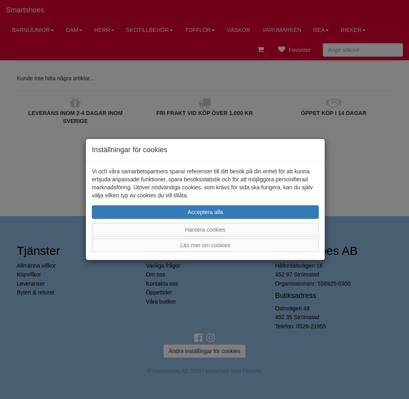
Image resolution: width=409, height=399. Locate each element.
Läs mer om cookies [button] (205, 245)
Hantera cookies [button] (205, 229)
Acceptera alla (205, 212)
